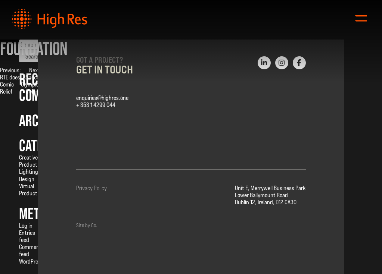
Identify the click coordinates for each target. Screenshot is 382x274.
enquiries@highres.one (102, 97)
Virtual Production (31, 190)
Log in (25, 225)
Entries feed (27, 236)
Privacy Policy (91, 188)
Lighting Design (28, 175)
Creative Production (31, 161)
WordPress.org (35, 261)
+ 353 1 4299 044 (95, 104)
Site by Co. (86, 225)
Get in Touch (104, 69)
